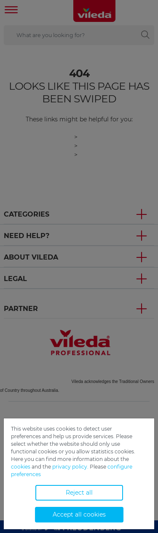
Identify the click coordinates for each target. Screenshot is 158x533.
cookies (20, 466)
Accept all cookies (79, 514)
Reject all (79, 492)
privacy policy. (70, 466)
